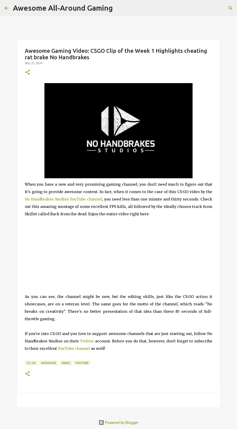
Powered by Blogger (118, 422)
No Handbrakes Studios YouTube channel (63, 199)
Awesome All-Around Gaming (63, 8)
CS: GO (31, 362)
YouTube (82, 362)
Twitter (87, 341)
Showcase (48, 362)
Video (66, 362)
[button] (27, 72)
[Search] (230, 8)
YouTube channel (74, 348)
